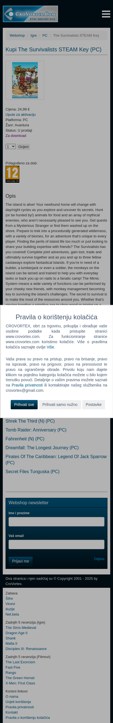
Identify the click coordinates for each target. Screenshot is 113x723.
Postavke (94, 405)
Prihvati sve (24, 405)
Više (50, 347)
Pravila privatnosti (27, 385)
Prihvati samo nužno (59, 405)
